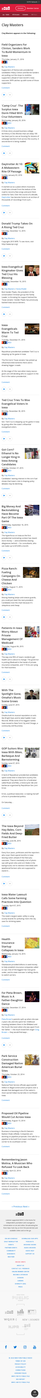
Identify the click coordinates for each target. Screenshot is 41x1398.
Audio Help (30, 1250)
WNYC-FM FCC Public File (20, 1376)
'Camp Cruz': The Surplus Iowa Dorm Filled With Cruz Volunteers (12, 111)
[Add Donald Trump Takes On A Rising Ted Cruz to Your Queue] (10, 255)
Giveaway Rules (21, 1373)
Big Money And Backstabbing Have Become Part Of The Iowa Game (12, 514)
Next (25, 1206)
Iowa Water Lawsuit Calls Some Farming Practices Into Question (16, 898)
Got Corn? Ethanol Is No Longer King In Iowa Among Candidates (11, 457)
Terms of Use (20, 1361)
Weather (11, 1257)
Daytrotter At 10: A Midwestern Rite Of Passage (12, 167)
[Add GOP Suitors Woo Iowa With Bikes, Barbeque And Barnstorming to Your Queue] (10, 815)
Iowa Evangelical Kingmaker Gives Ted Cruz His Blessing (12, 272)
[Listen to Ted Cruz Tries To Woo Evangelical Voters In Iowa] (4, 438)
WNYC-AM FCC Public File (20, 1382)
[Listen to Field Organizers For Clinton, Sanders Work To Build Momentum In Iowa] (4, 94)
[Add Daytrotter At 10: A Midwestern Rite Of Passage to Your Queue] (10, 212)
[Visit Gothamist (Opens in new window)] (20, 1312)
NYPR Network (33, 2)
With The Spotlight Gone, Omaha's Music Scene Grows (11, 695)
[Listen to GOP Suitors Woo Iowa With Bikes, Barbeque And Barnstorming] (4, 815)
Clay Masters (9, 67)
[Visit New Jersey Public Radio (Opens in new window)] (10, 1327)
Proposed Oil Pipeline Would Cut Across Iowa (16, 1115)
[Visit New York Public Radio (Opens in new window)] (20, 1297)
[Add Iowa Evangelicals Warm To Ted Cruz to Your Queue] (10, 389)
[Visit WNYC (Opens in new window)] (9, 1312)
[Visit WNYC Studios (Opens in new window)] (32, 1312)
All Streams (15, 15)
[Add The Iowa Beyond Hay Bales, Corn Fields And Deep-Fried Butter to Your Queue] (10, 883)
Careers (20, 1280)
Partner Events (11, 1247)
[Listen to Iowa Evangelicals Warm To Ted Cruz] (4, 389)
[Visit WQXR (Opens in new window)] (10, 1319)
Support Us (29, 1253)
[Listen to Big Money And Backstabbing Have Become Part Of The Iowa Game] (4, 557)
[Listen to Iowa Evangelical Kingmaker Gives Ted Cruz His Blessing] (4, 314)
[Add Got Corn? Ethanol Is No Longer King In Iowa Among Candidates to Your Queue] (10, 495)
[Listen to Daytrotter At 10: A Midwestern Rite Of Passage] (4, 212)
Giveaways (11, 1253)
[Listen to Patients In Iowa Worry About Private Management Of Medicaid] (4, 679)
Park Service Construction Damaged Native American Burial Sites (12, 1063)
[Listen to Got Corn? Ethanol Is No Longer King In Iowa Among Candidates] (4, 495)
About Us (20, 1265)
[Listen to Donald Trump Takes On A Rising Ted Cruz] (4, 255)
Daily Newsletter (11, 1241)
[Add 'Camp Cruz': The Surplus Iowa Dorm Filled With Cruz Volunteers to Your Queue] (10, 153)
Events (11, 1244)
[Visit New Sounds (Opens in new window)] (31, 1320)
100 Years (34, 15)
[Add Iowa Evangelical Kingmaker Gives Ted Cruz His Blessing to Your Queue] (10, 314)
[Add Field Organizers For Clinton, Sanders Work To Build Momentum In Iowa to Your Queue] (10, 94)
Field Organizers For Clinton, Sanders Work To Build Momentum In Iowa (16, 50)
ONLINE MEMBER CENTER (20, 1271)
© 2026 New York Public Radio (20, 1358)
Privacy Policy (20, 1364)
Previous (17, 1206)
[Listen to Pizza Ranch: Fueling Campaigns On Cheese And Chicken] (4, 617)
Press (20, 1287)
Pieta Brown (7, 1019)
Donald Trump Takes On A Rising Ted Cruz (17, 225)
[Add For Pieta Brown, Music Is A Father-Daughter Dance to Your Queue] (10, 1045)
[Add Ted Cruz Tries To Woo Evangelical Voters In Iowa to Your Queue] (10, 438)
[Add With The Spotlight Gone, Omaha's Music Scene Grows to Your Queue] (10, 737)
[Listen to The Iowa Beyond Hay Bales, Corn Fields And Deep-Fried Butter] (4, 883)
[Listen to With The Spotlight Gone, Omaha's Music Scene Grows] (4, 737)
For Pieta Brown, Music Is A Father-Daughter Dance (12, 998)
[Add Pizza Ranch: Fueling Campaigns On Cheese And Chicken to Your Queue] (10, 617)
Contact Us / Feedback (20, 1268)
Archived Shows (30, 1244)
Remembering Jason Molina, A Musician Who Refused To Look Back (17, 1163)
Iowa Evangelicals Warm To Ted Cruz (10, 330)
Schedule (25, 15)
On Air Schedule (11, 1238)
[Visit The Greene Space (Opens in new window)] (31, 1327)
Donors (20, 1277)
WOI (9, 123)
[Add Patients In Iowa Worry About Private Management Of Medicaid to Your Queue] (10, 679)
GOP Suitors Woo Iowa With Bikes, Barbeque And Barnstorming (12, 754)
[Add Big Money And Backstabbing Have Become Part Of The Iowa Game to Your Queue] (10, 557)
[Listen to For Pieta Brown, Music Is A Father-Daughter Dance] (4, 1045)
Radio (7, 15)
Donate (20, 8)
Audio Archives (30, 1247)
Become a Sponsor (20, 1274)
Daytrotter (6, 197)
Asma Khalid (21, 289)
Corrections (21, 1370)
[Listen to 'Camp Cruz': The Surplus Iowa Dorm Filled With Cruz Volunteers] (4, 153)
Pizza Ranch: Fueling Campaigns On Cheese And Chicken (11, 576)
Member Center (33, 8)
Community (11, 1250)
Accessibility (21, 1367)
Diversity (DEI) (20, 1283)
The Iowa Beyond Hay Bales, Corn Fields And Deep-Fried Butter (12, 831)
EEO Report (20, 1379)
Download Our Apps (30, 1238)
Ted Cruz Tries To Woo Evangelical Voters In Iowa (16, 403)
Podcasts (30, 1241)
